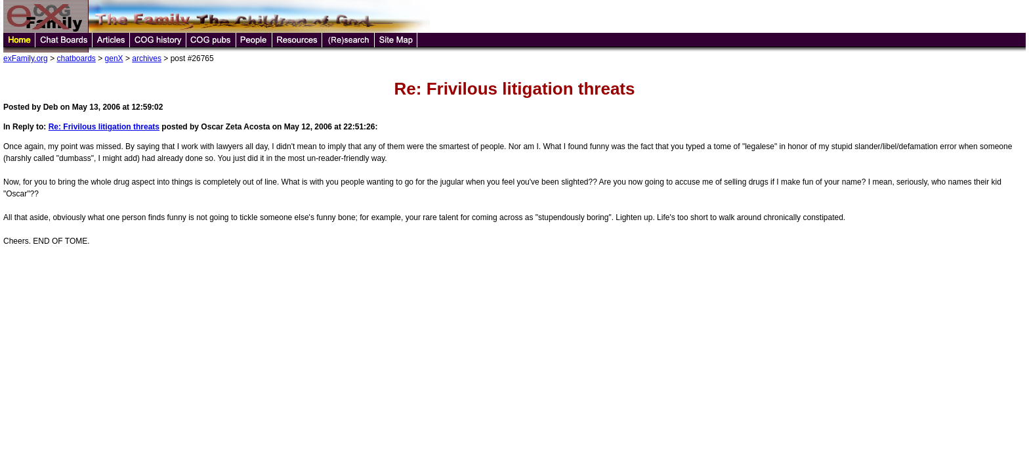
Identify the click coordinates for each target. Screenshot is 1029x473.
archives (146, 58)
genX (114, 58)
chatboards (75, 58)
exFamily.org (25, 58)
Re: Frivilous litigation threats (104, 126)
